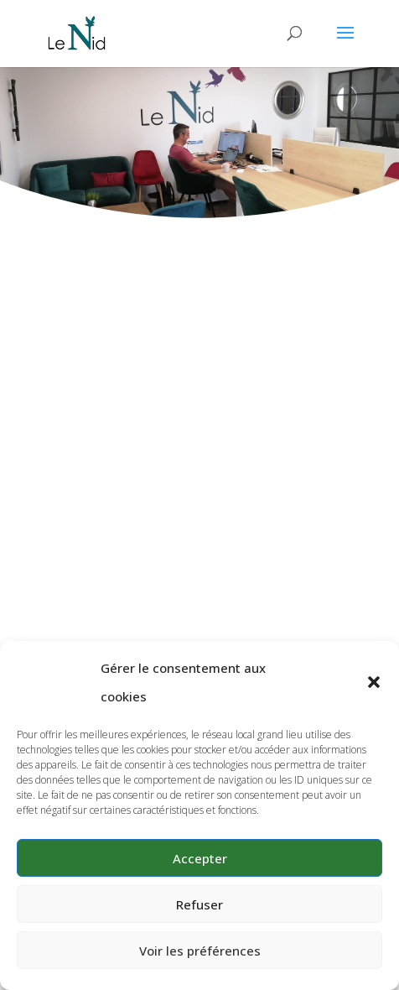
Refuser (199, 904)
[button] (373, 682)
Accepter (200, 858)
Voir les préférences (200, 950)
